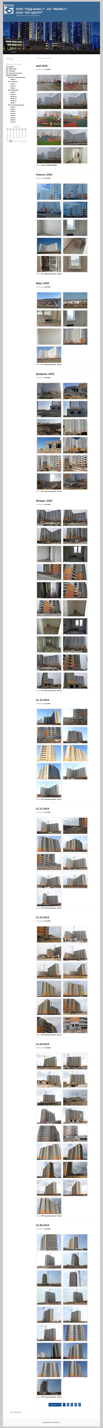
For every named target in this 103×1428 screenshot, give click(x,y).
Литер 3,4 (13, 96)
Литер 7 (12, 103)
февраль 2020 (45, 373)
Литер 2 (12, 86)
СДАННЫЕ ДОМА (52, 165)
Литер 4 (12, 113)
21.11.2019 (42, 808)
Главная (13, 52)
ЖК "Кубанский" (13, 90)
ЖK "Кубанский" (11, 69)
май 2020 (41, 65)
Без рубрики (10, 67)
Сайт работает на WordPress (51, 1422)
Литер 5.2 (13, 100)
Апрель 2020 (44, 174)
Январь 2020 (44, 500)
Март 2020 (42, 283)
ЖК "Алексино (12, 81)
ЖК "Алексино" (11, 71)
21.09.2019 (42, 1044)
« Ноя (10, 141)
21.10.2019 (42, 917)
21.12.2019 (42, 699)
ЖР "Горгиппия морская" (48, 274)
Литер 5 (12, 115)
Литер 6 (43, 165)
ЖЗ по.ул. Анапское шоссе (16, 77)
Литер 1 (12, 84)
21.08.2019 (42, 1225)
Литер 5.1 (13, 98)
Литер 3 (12, 79)
